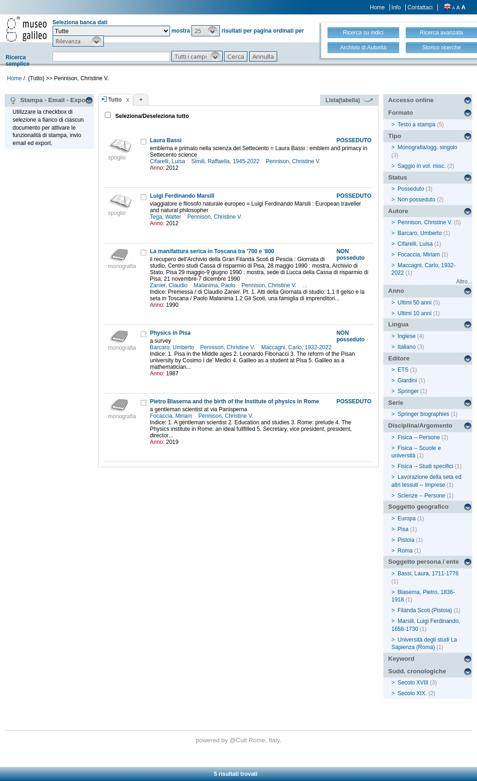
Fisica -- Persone (419, 437)
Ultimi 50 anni (415, 302)
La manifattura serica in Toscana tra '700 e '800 (212, 251)
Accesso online (411, 100)
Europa (407, 518)
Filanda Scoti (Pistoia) (425, 610)
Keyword (401, 658)
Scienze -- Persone (421, 495)
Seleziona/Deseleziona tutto (151, 116)
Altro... (464, 281)
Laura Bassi (166, 140)
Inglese (407, 336)
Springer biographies (424, 414)
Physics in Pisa (170, 333)
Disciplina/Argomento (420, 425)
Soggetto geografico (418, 506)
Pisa (403, 529)
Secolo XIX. (412, 693)
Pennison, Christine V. (294, 161)
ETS (403, 369)
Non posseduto (417, 199)
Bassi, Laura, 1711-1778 (428, 573)
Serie (395, 402)
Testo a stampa (416, 124)
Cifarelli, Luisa (168, 161)
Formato (400, 112)
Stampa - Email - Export (49, 100)
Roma (405, 550)
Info (396, 7)
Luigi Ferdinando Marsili (182, 196)
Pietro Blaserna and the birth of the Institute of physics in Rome (234, 401)
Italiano (407, 347)
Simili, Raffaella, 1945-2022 (226, 161)
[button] (205, 30)
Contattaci (420, 7)
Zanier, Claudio (169, 285)
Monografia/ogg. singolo (427, 147)
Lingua (398, 324)
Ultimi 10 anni (415, 313)
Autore (398, 210)
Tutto (115, 100)
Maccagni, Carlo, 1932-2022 (297, 347)
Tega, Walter (166, 217)
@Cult (239, 740)
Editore (398, 358)
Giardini (407, 380)
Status (397, 177)
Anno (396, 290)
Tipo (394, 135)
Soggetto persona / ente (423, 561)
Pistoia (406, 540)
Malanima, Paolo (215, 285)
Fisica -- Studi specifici (425, 466)
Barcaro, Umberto (173, 347)
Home (377, 7)
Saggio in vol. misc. (422, 166)
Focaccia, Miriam (172, 416)
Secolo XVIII (413, 682)
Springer (408, 391)
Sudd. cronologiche (417, 671)
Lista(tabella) (349, 100)
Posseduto (411, 189)
